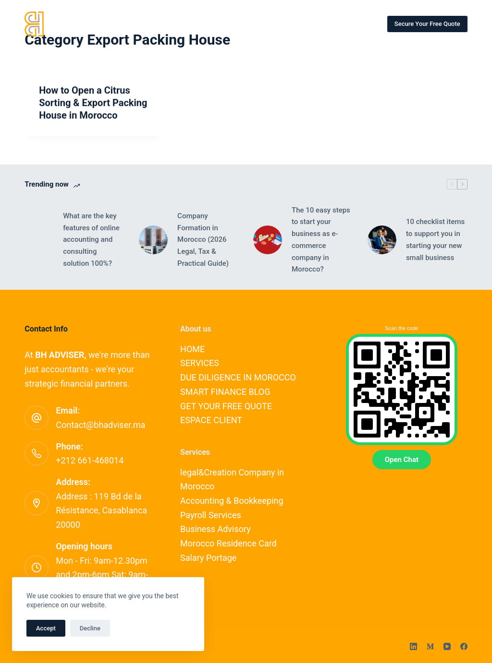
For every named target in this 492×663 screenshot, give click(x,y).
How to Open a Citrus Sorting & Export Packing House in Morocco (93, 103)
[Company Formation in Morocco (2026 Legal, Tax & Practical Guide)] (153, 239)
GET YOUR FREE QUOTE (226, 406)
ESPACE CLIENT (211, 420)
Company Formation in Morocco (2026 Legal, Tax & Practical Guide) (203, 240)
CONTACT (300, 23)
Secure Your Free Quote (427, 23)
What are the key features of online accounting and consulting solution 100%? (91, 240)
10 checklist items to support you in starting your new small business (435, 239)
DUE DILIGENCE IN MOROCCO (238, 377)
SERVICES (184, 23)
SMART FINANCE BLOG (225, 392)
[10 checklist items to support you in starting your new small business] (382, 239)
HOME (136, 23)
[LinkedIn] (413, 646)
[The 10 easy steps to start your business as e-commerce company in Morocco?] (267, 239)
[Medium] (430, 646)
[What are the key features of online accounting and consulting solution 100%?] (39, 239)
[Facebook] (463, 646)
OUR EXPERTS (242, 23)
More (354, 24)
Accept (46, 628)
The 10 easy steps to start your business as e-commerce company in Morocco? (321, 240)
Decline (90, 628)
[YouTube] (447, 646)
